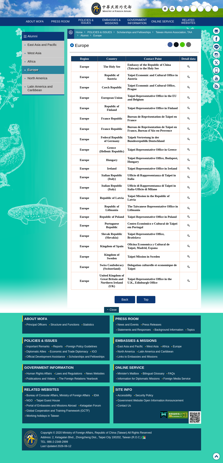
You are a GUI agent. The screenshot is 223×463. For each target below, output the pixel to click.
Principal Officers (36, 324)
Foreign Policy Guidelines (81, 346)
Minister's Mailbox (216, 30)
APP (216, 70)
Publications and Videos (40, 378)
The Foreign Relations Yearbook (78, 378)
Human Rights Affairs (39, 373)
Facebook (170, 44)
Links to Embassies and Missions (137, 356)
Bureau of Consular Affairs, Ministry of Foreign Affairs (58, 395)
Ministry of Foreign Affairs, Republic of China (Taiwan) (111, 8)
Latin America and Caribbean (40, 88)
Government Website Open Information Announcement (150, 400)
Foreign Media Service (177, 378)
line (182, 44)
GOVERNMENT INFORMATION (137, 21)
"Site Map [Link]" (172, 9)
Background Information (169, 329)
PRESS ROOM (60, 21)
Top (146, 299)
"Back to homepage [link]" (165, 9)
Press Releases (151, 324)
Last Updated (49, 446)
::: (23, 33)
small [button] (201, 9)
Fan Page (216, 38)
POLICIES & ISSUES (86, 21)
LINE (216, 46)
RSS (216, 86)
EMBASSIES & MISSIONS (111, 21)
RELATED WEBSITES (188, 21)
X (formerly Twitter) (176, 44)
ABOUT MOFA (35, 21)
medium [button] (193, 9)
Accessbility (125, 395)
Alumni (32, 36)
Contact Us (124, 405)
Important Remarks (37, 346)
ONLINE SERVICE (162, 21)
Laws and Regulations (69, 373)
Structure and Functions (64, 324)
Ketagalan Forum (90, 405)
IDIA (96, 395)
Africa (31, 61)
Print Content (194, 44)
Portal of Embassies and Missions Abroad (51, 405)
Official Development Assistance (45, 356)
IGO (94, 351)
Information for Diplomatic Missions (139, 378)
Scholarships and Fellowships (134, 32)
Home (79, 32)
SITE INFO (123, 389)
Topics (191, 329)
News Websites (95, 373)
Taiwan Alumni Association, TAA (174, 32)
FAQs (171, 373)
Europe (32, 70)
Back (125, 299)
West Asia (34, 53)
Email (188, 44)
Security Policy (144, 395)
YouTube (216, 78)
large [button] (186, 9)
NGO (29, 400)
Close (113, 309)
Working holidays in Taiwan (42, 415)
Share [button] (208, 9)
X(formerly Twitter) (216, 62)
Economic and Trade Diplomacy (69, 351)
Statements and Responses (134, 329)
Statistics (88, 324)
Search (215, 9)
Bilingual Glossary (153, 373)
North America (37, 78)
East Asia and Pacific (42, 44)
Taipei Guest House (48, 400)
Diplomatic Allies (36, 351)
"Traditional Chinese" (179, 9)
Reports (58, 346)
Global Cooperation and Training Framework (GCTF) (58, 410)
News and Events (128, 324)
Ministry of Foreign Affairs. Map (143, 437)
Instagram (216, 54)
